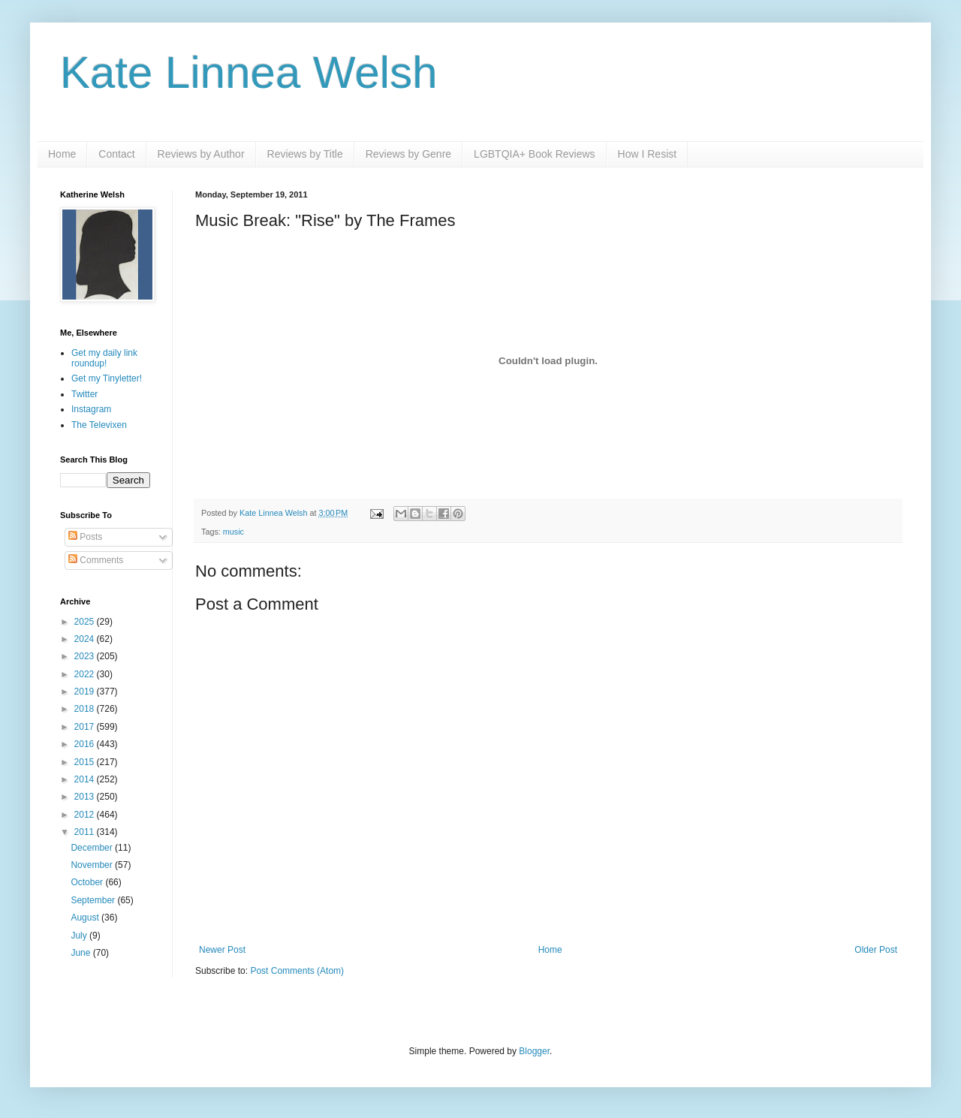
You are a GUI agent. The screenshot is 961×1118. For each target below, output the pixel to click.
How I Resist (647, 154)
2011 (85, 832)
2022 (85, 674)
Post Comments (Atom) (297, 971)
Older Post (875, 950)
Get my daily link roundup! (104, 358)
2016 (85, 744)
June (81, 953)
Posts (85, 537)
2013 (85, 796)
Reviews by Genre (408, 154)
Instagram (91, 409)
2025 (85, 621)
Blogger (534, 1051)
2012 (85, 814)
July (80, 935)
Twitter (84, 394)
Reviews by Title (305, 154)
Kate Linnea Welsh (249, 72)
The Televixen (99, 425)
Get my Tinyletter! (106, 378)
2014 (85, 779)
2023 (85, 656)
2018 (85, 709)
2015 (85, 762)
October (88, 882)
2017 (85, 727)
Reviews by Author (201, 154)
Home (62, 154)
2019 (85, 691)
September (94, 900)
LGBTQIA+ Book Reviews (534, 154)
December (93, 847)
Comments (95, 560)
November (93, 865)
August (86, 917)
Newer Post (222, 950)
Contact (116, 154)
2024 (85, 639)
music (233, 531)
